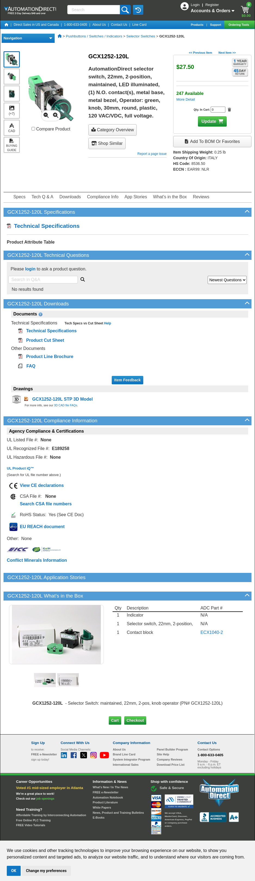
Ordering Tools (239, 24)
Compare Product (51, 129)
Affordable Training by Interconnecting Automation (51, 796)
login (30, 269)
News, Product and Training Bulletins (118, 794)
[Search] (94, 9)
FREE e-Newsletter (106, 773)
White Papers (102, 789)
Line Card (139, 25)
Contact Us (119, 25)
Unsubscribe (98, 835)
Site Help (163, 736)
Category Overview (112, 129)
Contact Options (209, 731)
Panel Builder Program (172, 731)
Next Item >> (227, 52)
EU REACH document (42, 526)
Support (216, 24)
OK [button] (13, 871)
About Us (99, 25)
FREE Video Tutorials (30, 806)
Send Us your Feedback (69, 835)
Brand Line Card (124, 736)
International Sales (126, 746)
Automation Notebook (108, 778)
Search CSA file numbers (46, 504)
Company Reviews (169, 741)
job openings (45, 780)
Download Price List (171, 746)
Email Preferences (123, 835)
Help (107, 323)
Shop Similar (107, 143)
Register (212, 5)
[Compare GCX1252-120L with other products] (33, 128)
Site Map (42, 835)
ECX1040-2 (211, 614)
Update (208, 121)
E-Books (98, 799)
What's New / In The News (110, 768)
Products (197, 24)
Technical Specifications (43, 226)
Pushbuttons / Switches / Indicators (94, 36)
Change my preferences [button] (46, 871)
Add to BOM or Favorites (212, 141)
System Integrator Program (131, 741)
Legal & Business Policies (158, 835)
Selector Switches (140, 36)
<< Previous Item (200, 52)
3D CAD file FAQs (65, 405)
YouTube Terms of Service (198, 835)
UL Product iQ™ (20, 468)
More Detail (185, 99)
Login (196, 5)
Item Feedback (127, 380)
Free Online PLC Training (33, 801)
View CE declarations (42, 485)
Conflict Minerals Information (37, 560)
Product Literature (105, 784)
